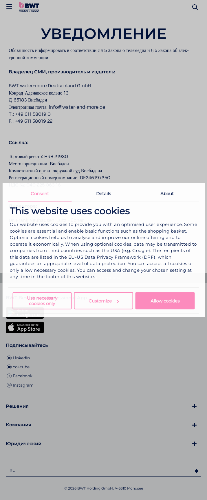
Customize (104, 301)
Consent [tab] (40, 193)
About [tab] (167, 193)
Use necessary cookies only (42, 300)
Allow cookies (165, 301)
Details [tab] (103, 193)
